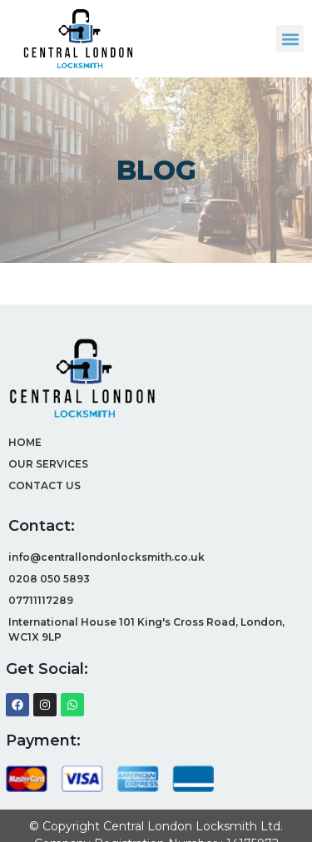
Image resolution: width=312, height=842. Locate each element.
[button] (290, 38)
